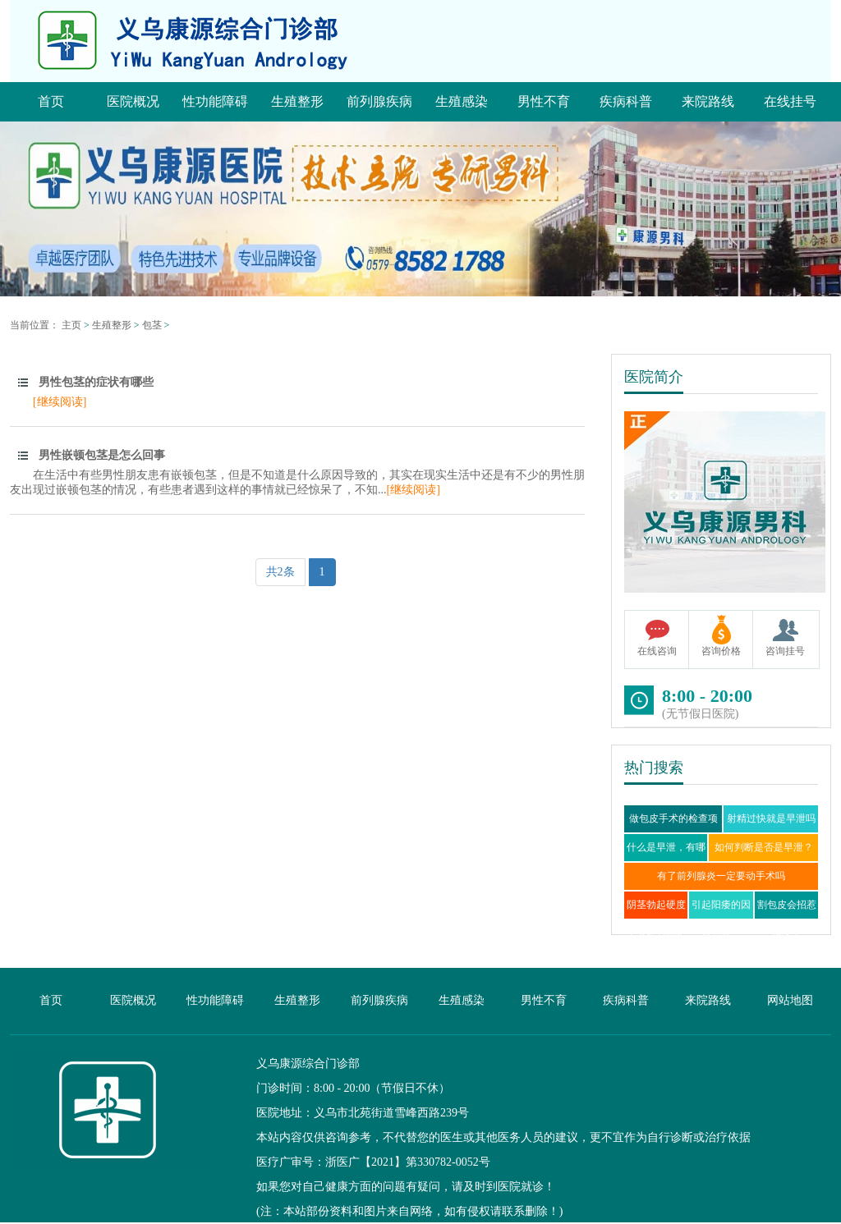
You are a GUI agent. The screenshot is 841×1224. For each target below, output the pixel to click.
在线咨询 (657, 651)
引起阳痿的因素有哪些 (721, 918)
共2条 (280, 572)
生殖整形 (111, 325)
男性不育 (544, 1000)
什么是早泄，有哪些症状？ (666, 860)
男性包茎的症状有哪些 (96, 382)
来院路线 (708, 1000)
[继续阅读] (59, 402)
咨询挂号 (785, 651)
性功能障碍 (215, 1000)
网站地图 (790, 1000)
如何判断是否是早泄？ (764, 847)
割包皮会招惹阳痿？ (786, 918)
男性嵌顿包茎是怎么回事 (102, 455)
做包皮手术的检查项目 (673, 832)
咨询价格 (721, 651)
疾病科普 (626, 1000)
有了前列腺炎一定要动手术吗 (721, 876)
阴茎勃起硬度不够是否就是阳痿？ (656, 932)
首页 (50, 1000)
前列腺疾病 (379, 1000)
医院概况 (133, 1000)
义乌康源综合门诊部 (308, 1063)
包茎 (152, 325)
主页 (71, 325)
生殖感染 (462, 1000)
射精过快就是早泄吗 (771, 818)
